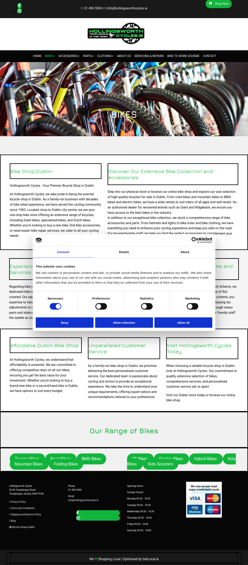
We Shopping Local (104, 558)
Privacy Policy (18, 501)
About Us (122, 56)
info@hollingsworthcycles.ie (127, 8)
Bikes (47, 56)
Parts (86, 56)
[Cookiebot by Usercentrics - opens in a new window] (194, 240)
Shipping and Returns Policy (26, 513)
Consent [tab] (63, 251)
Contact (211, 56)
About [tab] (184, 251)
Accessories (66, 56)
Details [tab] (124, 251)
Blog (13, 520)
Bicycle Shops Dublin (23, 526)
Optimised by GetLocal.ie (141, 558)
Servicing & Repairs (148, 56)
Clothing (103, 56)
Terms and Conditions (23, 507)
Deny (64, 322)
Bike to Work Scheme (184, 56)
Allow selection (124, 322)
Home (36, 56)
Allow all (183, 322)
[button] (91, 458)
